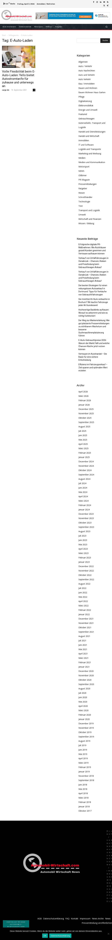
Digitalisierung (85, 101)
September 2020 (86, 684)
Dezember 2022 (86, 566)
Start (4, 35)
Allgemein (83, 61)
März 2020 (83, 710)
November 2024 (86, 465)
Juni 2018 (82, 784)
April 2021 (83, 653)
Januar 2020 (84, 719)
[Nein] (108, 933)
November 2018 (86, 776)
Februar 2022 (84, 610)
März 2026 (83, 396)
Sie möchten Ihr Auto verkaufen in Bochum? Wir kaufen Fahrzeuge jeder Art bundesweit (94, 302)
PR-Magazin (84, 179)
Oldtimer (82, 175)
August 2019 (84, 741)
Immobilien (83, 140)
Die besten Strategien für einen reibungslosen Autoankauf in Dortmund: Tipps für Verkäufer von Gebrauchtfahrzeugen (92, 290)
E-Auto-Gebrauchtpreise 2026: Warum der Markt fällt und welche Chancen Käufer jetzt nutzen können (94, 344)
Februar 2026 (84, 400)
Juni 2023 (82, 540)
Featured (82, 114)
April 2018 (83, 793)
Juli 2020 (82, 693)
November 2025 (86, 413)
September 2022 (86, 579)
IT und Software (86, 144)
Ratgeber (82, 188)
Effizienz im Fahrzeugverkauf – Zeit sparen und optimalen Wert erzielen (92, 367)
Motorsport (83, 166)
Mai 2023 (82, 544)
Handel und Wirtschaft (88, 136)
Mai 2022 (82, 596)
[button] (106, 27)
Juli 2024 (82, 483)
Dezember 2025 (86, 409)
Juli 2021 (82, 640)
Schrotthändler (85, 197)
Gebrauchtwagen (86, 118)
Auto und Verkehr (86, 75)
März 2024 (83, 500)
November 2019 (86, 727)
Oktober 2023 (84, 522)
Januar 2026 (84, 404)
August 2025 (84, 426)
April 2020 (83, 706)
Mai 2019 (82, 754)
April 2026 (83, 391)
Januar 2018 (84, 806)
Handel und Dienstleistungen (91, 131)
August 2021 (84, 636)
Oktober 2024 (84, 470)
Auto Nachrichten (86, 70)
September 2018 (86, 780)
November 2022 (86, 570)
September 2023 (86, 527)
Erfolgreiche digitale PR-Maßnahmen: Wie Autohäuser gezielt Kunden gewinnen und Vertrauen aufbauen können (92, 249)
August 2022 (84, 583)
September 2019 (86, 736)
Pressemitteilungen (87, 184)
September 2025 (86, 422)
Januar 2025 (84, 457)
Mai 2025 (82, 439)
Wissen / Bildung (86, 223)
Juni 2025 (82, 435)
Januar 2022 (84, 614)
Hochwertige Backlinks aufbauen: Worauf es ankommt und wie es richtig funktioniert (93, 313)
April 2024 (83, 496)
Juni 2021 (82, 645)
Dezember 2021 (86, 618)
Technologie (84, 201)
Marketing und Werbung (89, 153)
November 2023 (86, 518)
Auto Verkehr (84, 79)
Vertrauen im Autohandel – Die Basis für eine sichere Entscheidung (92, 357)
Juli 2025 (82, 431)
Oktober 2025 (84, 417)
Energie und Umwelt (87, 109)
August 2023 (84, 531)
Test (80, 206)
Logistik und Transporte (89, 149)
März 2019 (83, 762)
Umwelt (82, 214)
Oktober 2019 (84, 732)
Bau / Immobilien (86, 83)
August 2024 (84, 479)
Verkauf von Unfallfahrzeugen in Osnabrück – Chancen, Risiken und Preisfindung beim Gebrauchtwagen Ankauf (93, 262)
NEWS (81, 171)
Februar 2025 (84, 452)
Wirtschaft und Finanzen (89, 219)
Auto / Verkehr (85, 66)
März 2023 (83, 553)
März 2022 (83, 605)
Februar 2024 (84, 505)
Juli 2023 (82, 535)
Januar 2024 (84, 509)
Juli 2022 (82, 588)
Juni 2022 (82, 592)
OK (45, 936)
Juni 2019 (82, 749)
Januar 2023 (84, 562)
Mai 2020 (82, 701)
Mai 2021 (82, 649)
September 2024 (86, 474)
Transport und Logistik (89, 210)
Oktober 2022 (84, 575)
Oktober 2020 (84, 679)
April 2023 (83, 548)
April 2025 (83, 444)
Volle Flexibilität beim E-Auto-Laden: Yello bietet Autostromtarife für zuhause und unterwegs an (18, 79)
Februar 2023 (84, 557)
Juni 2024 (82, 487)
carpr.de (5, 90)
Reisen (81, 192)
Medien (81, 157)
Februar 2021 (84, 662)
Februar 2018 (84, 802)
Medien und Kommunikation (91, 162)
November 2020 (86, 675)
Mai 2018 (82, 789)
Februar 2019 (84, 767)
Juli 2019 (82, 745)
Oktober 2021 (84, 627)
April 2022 (83, 601)
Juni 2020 (82, 697)
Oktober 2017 (84, 810)
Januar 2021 (84, 666)
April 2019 (83, 758)
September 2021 (86, 631)
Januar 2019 (84, 771)
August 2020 (84, 688)
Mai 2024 (82, 492)
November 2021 (86, 623)
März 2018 (83, 797)
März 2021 (83, 658)
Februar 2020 (84, 714)
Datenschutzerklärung (60, 936)
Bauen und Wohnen (87, 88)
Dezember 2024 (86, 461)
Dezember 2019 (86, 723)
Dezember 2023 (86, 514)
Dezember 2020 (86, 671)
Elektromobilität (9, 67)
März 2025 (83, 448)
